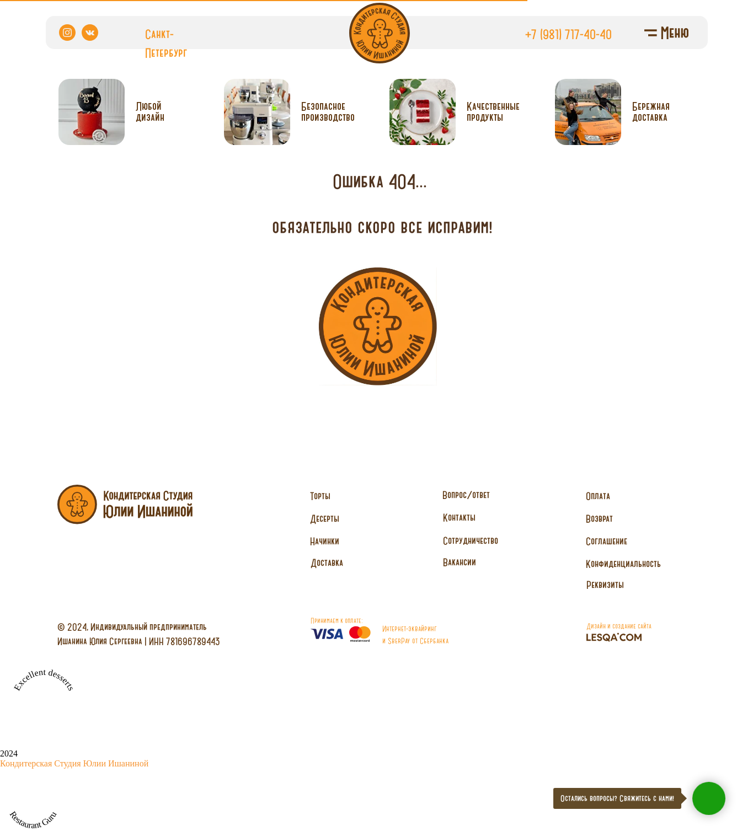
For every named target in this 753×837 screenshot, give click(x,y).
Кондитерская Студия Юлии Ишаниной (74, 763)
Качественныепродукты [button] (493, 111)
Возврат (599, 518)
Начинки (324, 541)
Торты (320, 496)
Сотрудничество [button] (470, 540)
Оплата (598, 496)
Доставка (327, 562)
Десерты (324, 518)
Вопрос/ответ (466, 495)
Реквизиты (605, 584)
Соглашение (606, 541)
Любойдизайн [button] (150, 111)
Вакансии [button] (459, 562)
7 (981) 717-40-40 (571, 34)
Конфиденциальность (623, 563)
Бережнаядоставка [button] (651, 111)
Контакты (459, 517)
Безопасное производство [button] (328, 111)
